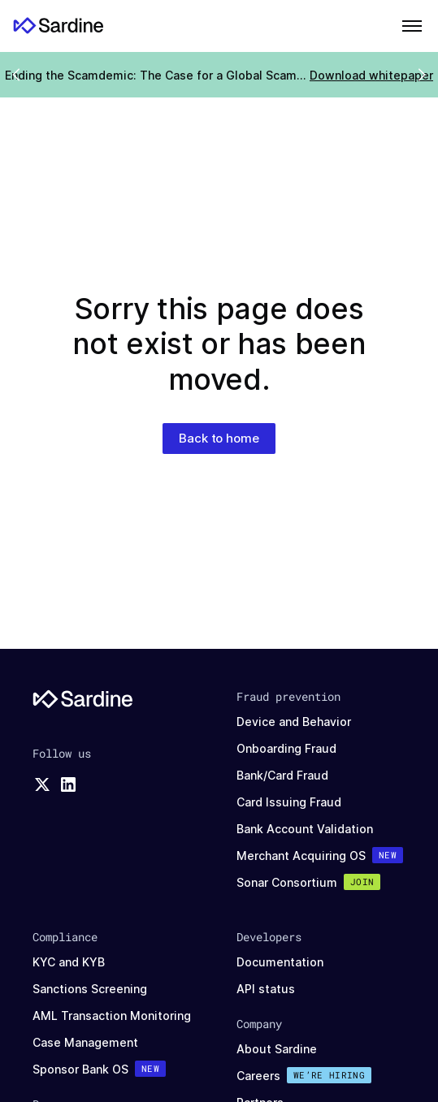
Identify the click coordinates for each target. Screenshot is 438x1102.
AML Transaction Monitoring (112, 1015)
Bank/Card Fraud (282, 775)
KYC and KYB (69, 962)
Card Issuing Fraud (288, 802)
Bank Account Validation (304, 829)
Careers (258, 1076)
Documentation (279, 962)
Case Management (85, 1042)
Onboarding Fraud (286, 748)
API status (265, 989)
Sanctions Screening (90, 989)
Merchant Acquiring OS (301, 855)
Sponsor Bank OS (80, 1069)
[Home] (58, 25)
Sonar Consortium (286, 882)
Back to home (218, 438)
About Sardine (276, 1049)
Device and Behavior (293, 721)
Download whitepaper (371, 75)
